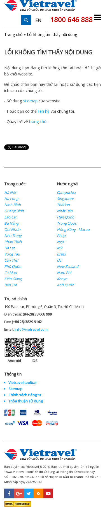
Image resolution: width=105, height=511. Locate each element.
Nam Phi (64, 272)
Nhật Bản (65, 210)
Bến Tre (10, 284)
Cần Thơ (11, 260)
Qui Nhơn (12, 229)
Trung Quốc (66, 223)
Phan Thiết (13, 241)
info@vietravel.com (31, 329)
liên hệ (44, 111)
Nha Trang (13, 235)
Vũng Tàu (12, 254)
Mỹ (59, 247)
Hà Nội (10, 192)
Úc (59, 260)
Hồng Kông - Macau (73, 229)
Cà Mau (10, 272)
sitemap (30, 100)
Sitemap (15, 388)
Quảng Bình (14, 210)
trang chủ (37, 121)
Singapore (65, 198)
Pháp (61, 235)
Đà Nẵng (11, 223)
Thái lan (63, 204)
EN (38, 20)
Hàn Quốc (65, 217)
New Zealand (67, 266)
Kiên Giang (13, 278)
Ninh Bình (12, 204)
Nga (60, 241)
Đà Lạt (9, 247)
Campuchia (66, 192)
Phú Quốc (12, 266)
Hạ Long (11, 198)
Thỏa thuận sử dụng (25, 401)
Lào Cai (10, 217)
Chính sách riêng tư (24, 394)
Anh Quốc (65, 284)
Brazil (61, 254)
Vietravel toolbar (22, 382)
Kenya (62, 278)
